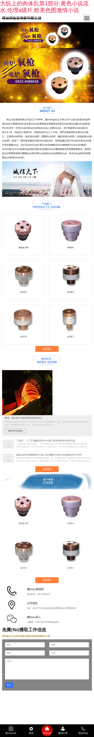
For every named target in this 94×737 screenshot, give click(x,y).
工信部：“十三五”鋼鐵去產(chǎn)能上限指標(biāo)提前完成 (45, 440)
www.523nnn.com (79, 701)
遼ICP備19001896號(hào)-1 (75, 693)
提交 (9, 685)
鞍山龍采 (67, 696)
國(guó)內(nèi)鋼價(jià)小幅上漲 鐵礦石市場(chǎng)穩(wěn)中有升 (49, 454)
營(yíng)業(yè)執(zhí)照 (33, 696)
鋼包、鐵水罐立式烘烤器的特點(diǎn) (23, 418)
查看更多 (47, 348)
